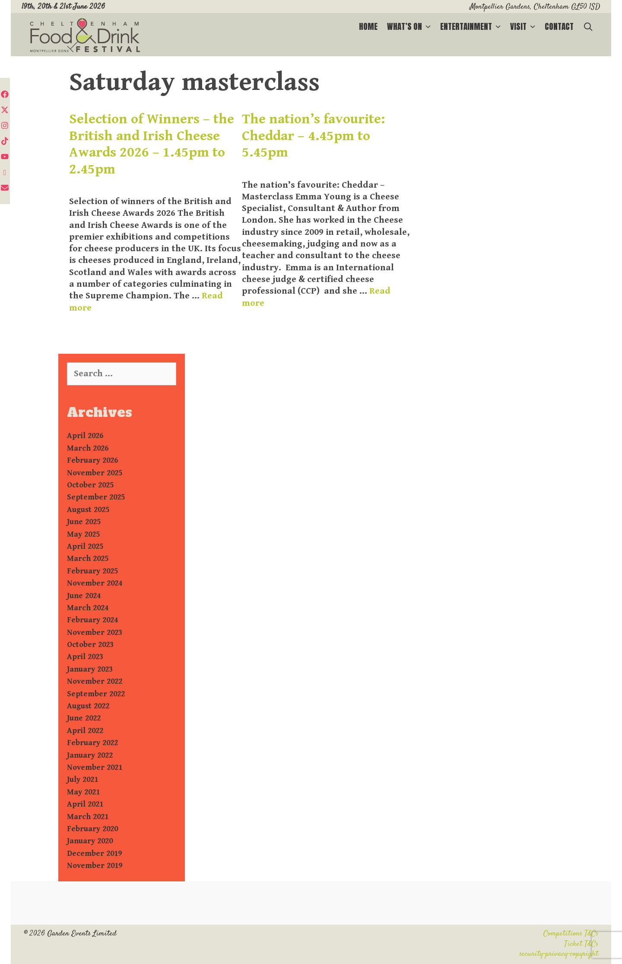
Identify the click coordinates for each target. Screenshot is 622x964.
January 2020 (90, 841)
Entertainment (472, 26)
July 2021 (82, 779)
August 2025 (88, 509)
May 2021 (83, 792)
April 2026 (85, 435)
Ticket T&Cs (581, 944)
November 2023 (94, 632)
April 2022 (85, 730)
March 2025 (87, 558)
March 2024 (87, 607)
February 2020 (92, 828)
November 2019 (94, 865)
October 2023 (90, 644)
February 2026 (92, 460)
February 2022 (92, 742)
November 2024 (94, 583)
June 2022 (84, 718)
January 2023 (90, 669)
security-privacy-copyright (558, 954)
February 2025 (92, 571)
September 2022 (96, 693)
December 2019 (94, 853)
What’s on (411, 26)
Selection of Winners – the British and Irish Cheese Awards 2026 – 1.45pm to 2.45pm (151, 144)
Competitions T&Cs (570, 933)
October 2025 (90, 485)
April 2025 (85, 546)
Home (368, 26)
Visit (525, 26)
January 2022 (90, 755)
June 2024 (84, 595)
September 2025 (96, 497)
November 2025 (94, 472)
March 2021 (87, 816)
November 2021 (94, 767)
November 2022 (94, 681)
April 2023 (85, 656)
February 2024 (92, 620)
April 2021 (85, 804)
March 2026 (87, 448)
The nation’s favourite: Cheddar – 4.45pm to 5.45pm (313, 135)
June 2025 (84, 521)
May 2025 (83, 534)
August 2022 (88, 706)
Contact (559, 26)
